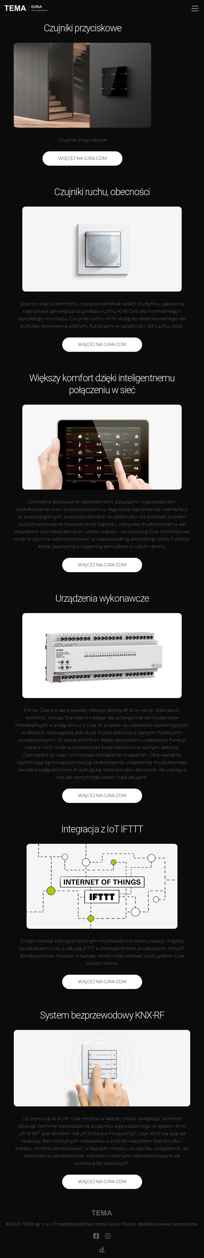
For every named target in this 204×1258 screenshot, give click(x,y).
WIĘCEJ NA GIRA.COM (82, 158)
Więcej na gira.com (102, 795)
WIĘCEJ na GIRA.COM (102, 564)
